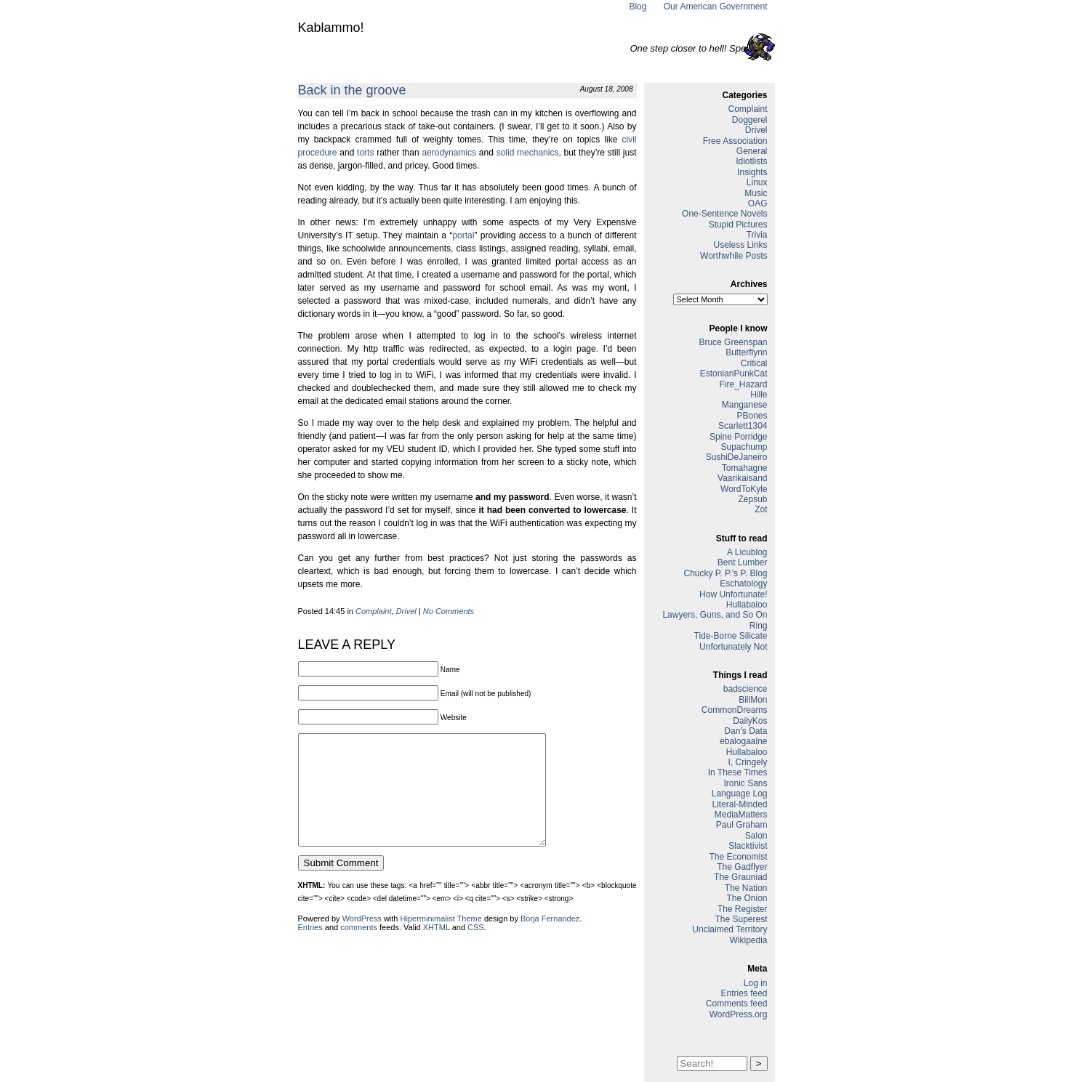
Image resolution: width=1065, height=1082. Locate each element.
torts (365, 153)
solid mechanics (528, 153)
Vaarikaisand (742, 478)
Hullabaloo (747, 604)
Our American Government (716, 6)
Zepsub (752, 499)
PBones (751, 416)
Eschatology (743, 583)
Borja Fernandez (550, 940)
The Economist (738, 857)
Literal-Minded (739, 804)
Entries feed (743, 993)
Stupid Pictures (738, 224)
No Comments (448, 611)
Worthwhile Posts (733, 256)
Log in (756, 983)
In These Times (738, 772)
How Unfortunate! (733, 594)
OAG (758, 203)
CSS (475, 949)
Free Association (735, 141)
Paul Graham (742, 825)
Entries (310, 949)
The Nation (746, 888)
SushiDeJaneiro (737, 457)
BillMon (753, 700)
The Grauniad (740, 877)
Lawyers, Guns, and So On (714, 615)
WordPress (362, 940)
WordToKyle (743, 489)
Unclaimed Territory (729, 929)
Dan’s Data (745, 731)
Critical (754, 363)
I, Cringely (747, 762)
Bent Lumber (743, 562)
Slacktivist (747, 846)
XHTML (436, 949)
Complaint (373, 611)
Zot (761, 509)
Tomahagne (745, 468)
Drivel (406, 611)
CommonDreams (735, 710)
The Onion (746, 898)
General (752, 151)
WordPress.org (739, 1014)
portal (463, 235)
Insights (752, 172)
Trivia (757, 235)
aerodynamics (449, 153)
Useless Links (740, 245)
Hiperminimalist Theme (441, 940)
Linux (757, 182)
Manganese (745, 405)
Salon (756, 836)
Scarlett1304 (742, 426)
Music (755, 193)
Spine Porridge (738, 437)
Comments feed (737, 1003)
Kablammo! (331, 27)
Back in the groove (352, 90)
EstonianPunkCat (734, 373)
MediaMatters (741, 815)
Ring (758, 626)
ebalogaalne (743, 741)
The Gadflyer (742, 867)
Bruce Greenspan (733, 342)
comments (358, 949)
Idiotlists (751, 161)
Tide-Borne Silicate (731, 636)
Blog (637, 6)
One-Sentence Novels (724, 214)
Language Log (740, 793)
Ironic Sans (745, 783)
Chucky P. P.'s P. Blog (725, 573)
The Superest (741, 919)
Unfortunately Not (733, 647)
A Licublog (747, 552)
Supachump (743, 447)
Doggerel (750, 120)
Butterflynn (746, 352)
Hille (758, 394)
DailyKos (750, 721)
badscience (745, 689)
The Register (743, 909)
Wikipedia (748, 940)
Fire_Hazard (743, 384)
